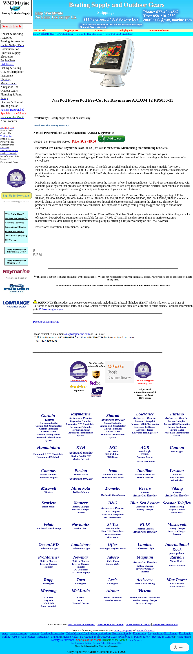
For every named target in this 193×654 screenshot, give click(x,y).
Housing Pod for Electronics (89, 33)
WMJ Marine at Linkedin (110, 624)
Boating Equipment (123, 630)
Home (36, 33)
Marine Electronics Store (165, 624)
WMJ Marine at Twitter (138, 624)
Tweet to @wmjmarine (46, 321)
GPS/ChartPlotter (65, 33)
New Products (135, 640)
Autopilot (34, 633)
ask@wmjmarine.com (77, 333)
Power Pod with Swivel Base (118, 33)
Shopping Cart (115, 643)
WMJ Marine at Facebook (81, 624)
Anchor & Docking (19, 633)
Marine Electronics (145, 630)
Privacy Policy (100, 643)
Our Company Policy (81, 643)
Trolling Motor (182, 636)
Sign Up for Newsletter (16, 195)
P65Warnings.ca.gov (51, 309)
